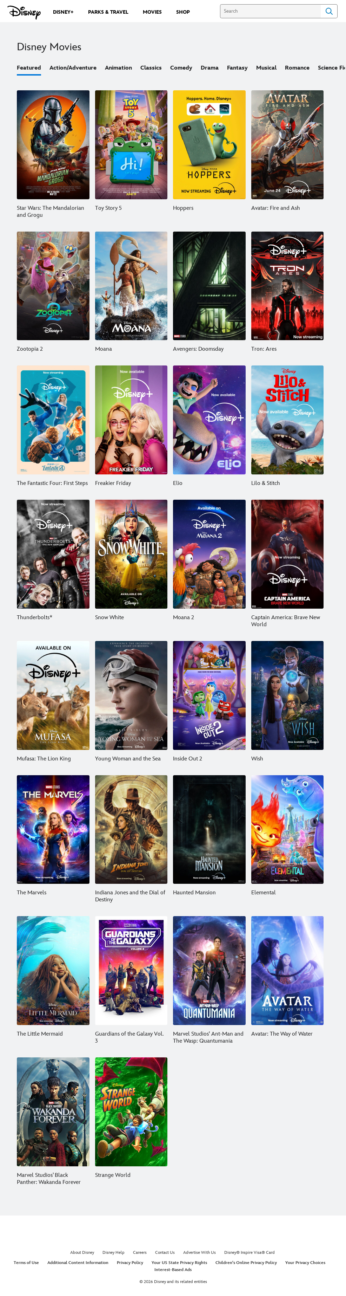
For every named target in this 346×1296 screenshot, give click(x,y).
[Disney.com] (24, 13)
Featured (29, 68)
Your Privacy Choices (305, 1262)
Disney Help (113, 1252)
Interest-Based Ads (173, 1269)
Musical (266, 68)
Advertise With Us (199, 1252)
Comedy (181, 68)
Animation (118, 68)
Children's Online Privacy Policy (246, 1262)
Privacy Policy (130, 1262)
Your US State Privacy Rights (179, 1262)
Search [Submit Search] (329, 11)
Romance (297, 68)
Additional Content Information (77, 1262)
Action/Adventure (73, 68)
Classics (151, 68)
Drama (210, 68)
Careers (140, 1252)
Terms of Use (26, 1262)
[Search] (270, 11)
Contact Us (165, 1252)
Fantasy (237, 68)
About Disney (82, 1252)
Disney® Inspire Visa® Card (249, 1252)
